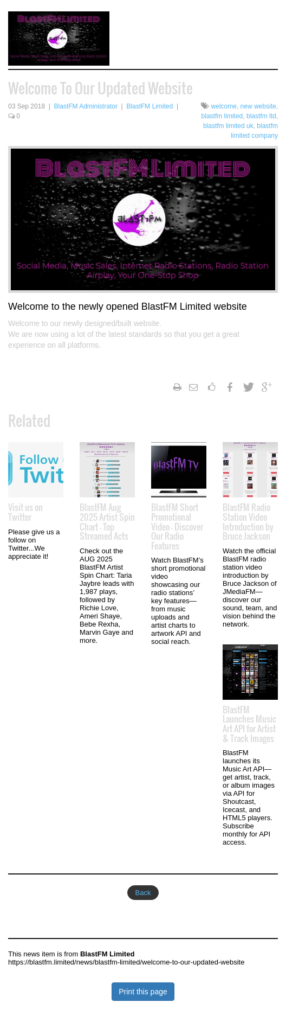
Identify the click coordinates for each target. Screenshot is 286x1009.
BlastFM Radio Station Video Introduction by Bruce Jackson (248, 521)
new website (258, 106)
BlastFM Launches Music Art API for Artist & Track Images (249, 724)
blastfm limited (222, 116)
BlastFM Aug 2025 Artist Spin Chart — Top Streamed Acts (107, 521)
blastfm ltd (261, 116)
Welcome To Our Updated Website (100, 88)
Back (143, 893)
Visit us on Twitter (25, 512)
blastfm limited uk (228, 126)
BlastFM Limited (149, 106)
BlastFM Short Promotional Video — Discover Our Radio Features (177, 526)
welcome (224, 106)
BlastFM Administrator (86, 106)
